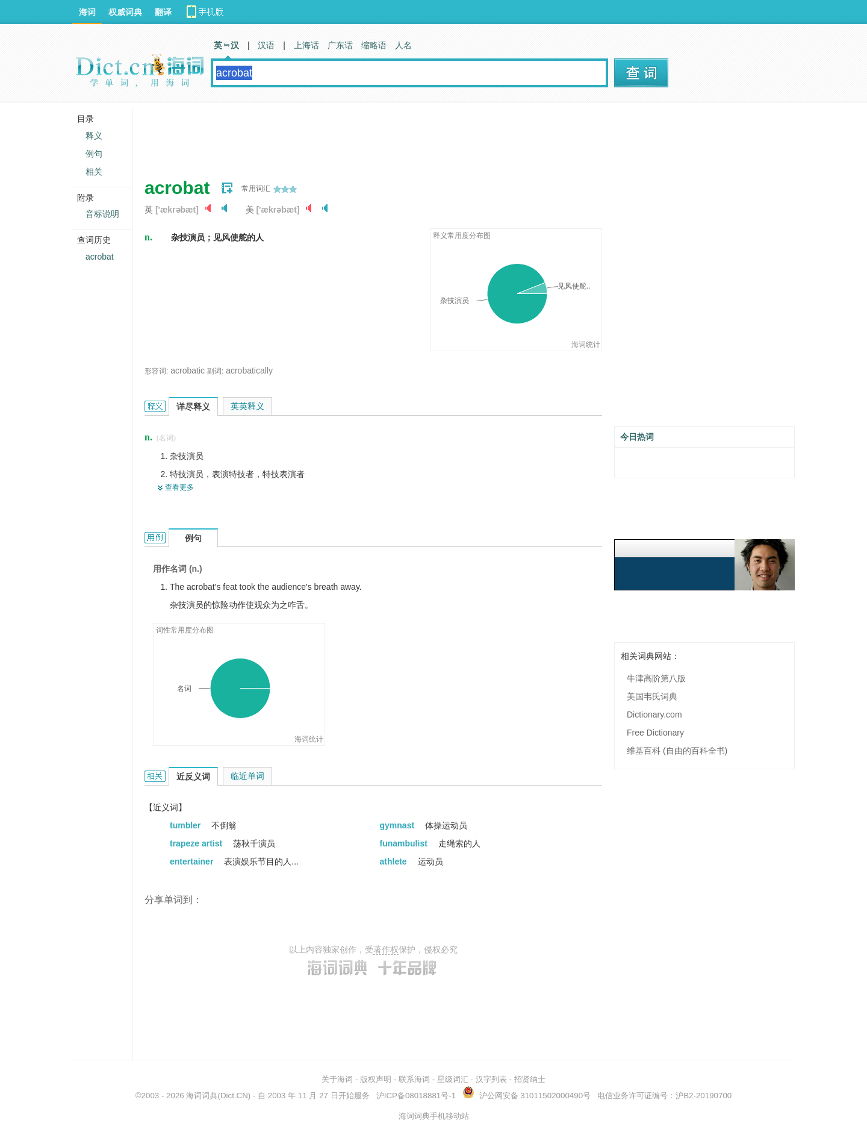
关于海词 (337, 1079)
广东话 (340, 45)
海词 (87, 12)
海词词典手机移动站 (434, 1116)
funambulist (405, 843)
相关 (93, 172)
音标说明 (102, 214)
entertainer (193, 861)
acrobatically (249, 370)
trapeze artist (197, 843)
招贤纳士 (529, 1079)
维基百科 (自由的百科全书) (677, 750)
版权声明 (375, 1079)
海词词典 (201, 1095)
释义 (93, 135)
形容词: (156, 371)
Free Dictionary (655, 732)
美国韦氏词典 (652, 696)
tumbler (186, 825)
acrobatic (187, 370)
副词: (215, 371)
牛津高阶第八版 (656, 678)
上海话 (306, 45)
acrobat (99, 256)
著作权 (386, 949)
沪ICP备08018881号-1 (416, 1095)
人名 (403, 45)
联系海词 (414, 1079)
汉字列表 (491, 1079)
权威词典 (125, 12)
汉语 (266, 45)
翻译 (163, 12)
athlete (394, 861)
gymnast (398, 825)
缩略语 (374, 45)
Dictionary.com (654, 714)
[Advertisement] (363, 135)
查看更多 (179, 487)
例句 (93, 153)
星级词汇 (452, 1079)
